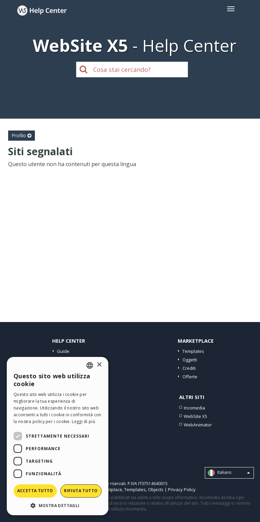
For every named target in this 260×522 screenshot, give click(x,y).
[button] (58, 505)
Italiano (229, 472)
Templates (193, 351)
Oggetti (189, 360)
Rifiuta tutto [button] (81, 491)
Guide (63, 351)
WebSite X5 (195, 416)
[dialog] (57, 436)
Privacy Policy (182, 489)
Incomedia (194, 408)
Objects (156, 489)
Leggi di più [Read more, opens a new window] (83, 421)
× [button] (99, 364)
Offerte (189, 377)
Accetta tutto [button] (35, 491)
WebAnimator (198, 425)
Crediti (189, 368)
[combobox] (89, 365)
